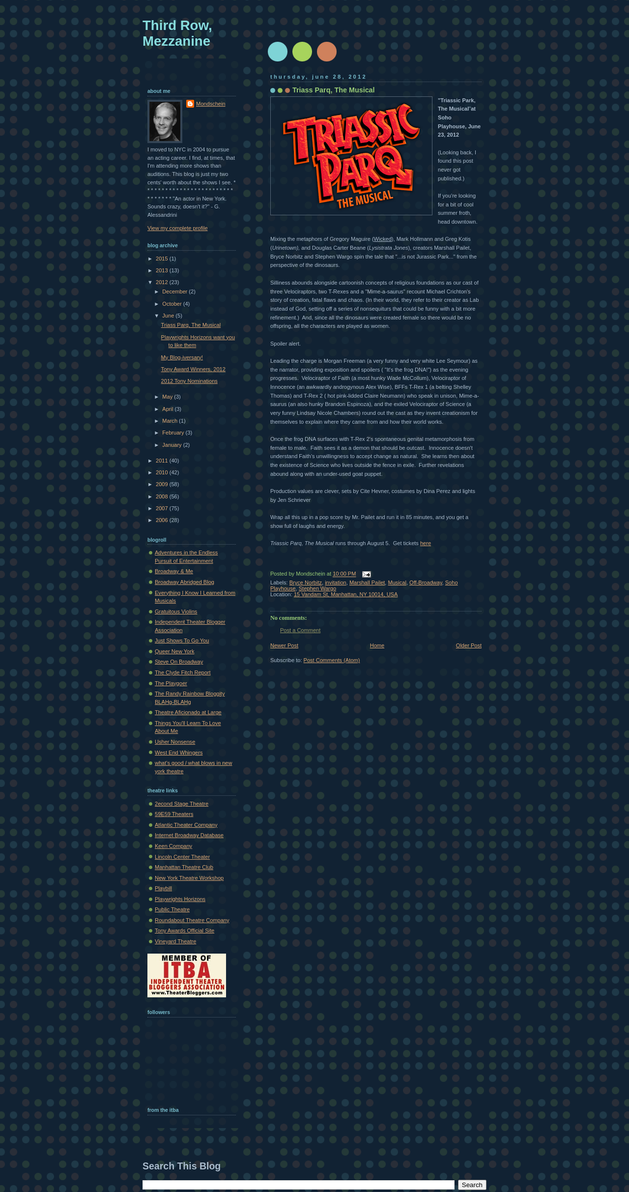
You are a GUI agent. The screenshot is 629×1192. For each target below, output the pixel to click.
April (168, 409)
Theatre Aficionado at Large (188, 712)
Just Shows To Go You (182, 640)
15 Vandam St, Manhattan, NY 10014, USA (346, 594)
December (175, 291)
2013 (163, 270)
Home (377, 645)
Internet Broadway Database (189, 835)
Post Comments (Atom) (332, 660)
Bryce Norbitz (305, 582)
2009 (163, 484)
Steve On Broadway (179, 662)
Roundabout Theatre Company (192, 920)
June (168, 316)
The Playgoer (171, 683)
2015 (163, 259)
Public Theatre (172, 909)
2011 (163, 461)
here (425, 543)
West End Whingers (178, 753)
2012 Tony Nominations (189, 381)
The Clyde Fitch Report (183, 672)
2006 (163, 520)
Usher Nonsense (175, 742)
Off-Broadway (425, 582)
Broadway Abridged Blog (184, 582)
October (172, 304)
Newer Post (284, 645)
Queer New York (174, 651)
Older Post (469, 645)
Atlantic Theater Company (186, 825)
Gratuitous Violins (176, 611)
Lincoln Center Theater (182, 857)
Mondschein (211, 104)
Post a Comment (300, 630)
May (168, 397)
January (172, 445)
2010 (163, 472)
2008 (163, 496)
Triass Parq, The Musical (333, 90)
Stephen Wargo (317, 588)
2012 (163, 282)
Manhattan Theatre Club (184, 867)
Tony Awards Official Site (184, 930)
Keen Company (173, 846)
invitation (335, 582)
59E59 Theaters (174, 814)
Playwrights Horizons (180, 899)
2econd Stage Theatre (181, 804)
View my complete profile (177, 228)
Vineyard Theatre (175, 941)
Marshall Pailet (367, 582)
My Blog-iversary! (182, 357)
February (173, 433)
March (170, 421)
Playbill (163, 888)
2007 (163, 508)
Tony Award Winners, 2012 (193, 369)
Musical (397, 582)
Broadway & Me (174, 571)
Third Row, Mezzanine (177, 33)
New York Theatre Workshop (189, 878)
